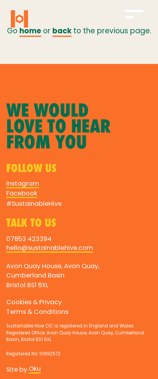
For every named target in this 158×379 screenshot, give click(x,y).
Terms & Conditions (37, 312)
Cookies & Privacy (34, 303)
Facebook (21, 194)
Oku (35, 369)
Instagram (22, 184)
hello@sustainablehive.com (49, 248)
